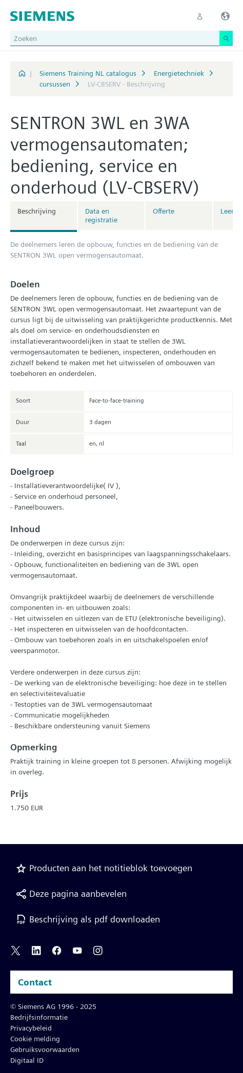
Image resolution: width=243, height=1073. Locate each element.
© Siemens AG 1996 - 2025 (53, 1006)
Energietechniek (179, 73)
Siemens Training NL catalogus (87, 73)
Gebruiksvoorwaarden (44, 1049)
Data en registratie (101, 215)
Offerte (163, 211)
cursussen (54, 84)
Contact (35, 982)
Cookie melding (35, 1039)
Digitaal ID (27, 1060)
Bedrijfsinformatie (39, 1017)
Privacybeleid (31, 1028)
